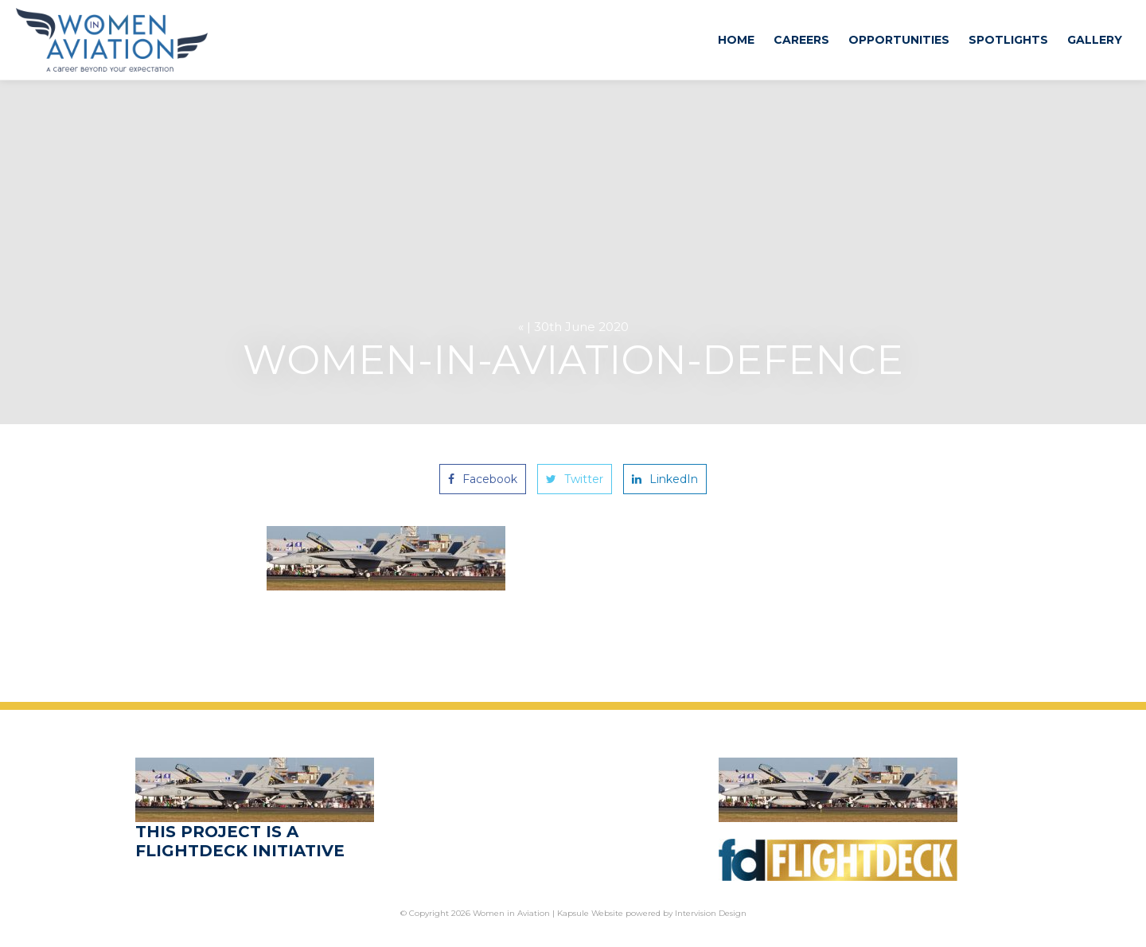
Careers (801, 40)
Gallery (1094, 40)
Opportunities (898, 40)
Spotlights (1008, 40)
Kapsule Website (590, 913)
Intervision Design (710, 913)
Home (736, 40)
